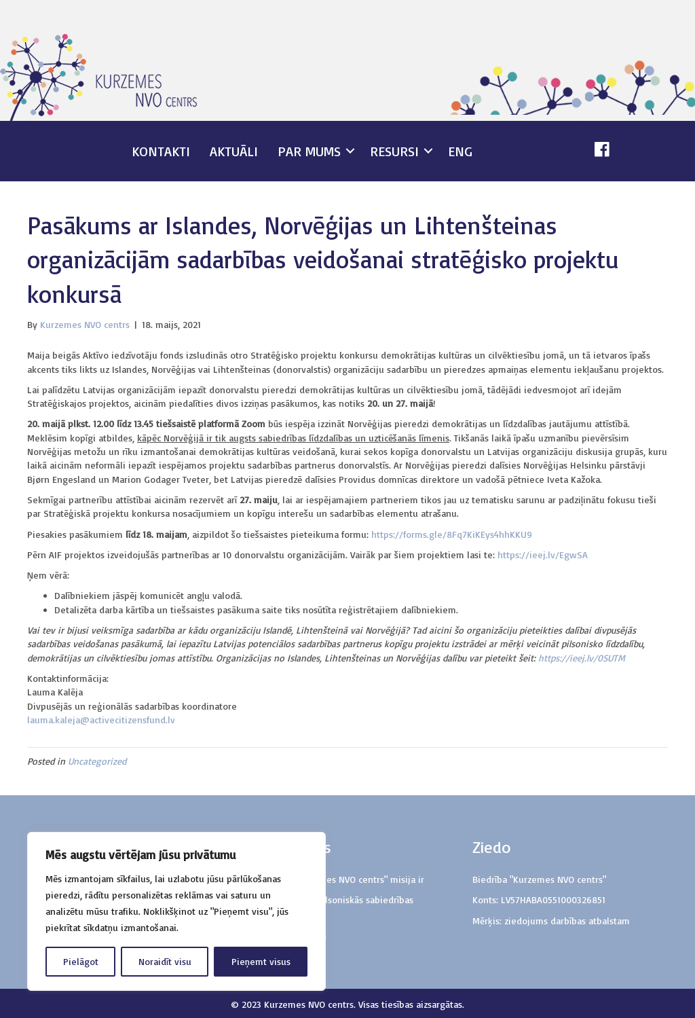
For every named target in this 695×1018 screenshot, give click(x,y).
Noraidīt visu (164, 961)
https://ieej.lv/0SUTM (581, 657)
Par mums (309, 151)
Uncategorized (97, 761)
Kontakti (161, 151)
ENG (460, 151)
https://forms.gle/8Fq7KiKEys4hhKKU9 (451, 534)
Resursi (394, 151)
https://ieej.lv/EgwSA (542, 554)
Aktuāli (234, 151)
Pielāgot (80, 961)
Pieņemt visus (260, 961)
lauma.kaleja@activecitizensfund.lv (101, 719)
